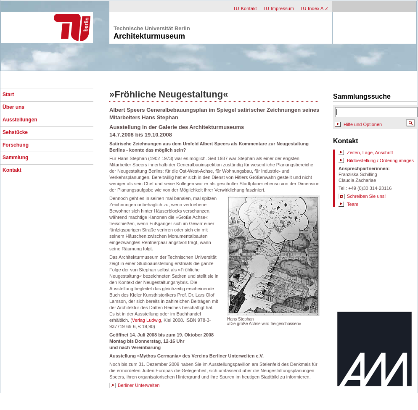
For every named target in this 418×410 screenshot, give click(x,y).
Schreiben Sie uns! (366, 196)
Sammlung (15, 157)
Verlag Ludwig (146, 320)
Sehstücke (15, 132)
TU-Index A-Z (314, 8)
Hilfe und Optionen (363, 124)
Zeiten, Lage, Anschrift (370, 152)
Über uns (13, 107)
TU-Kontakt (245, 8)
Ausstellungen (20, 120)
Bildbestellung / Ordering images (380, 160)
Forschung (16, 145)
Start (8, 94)
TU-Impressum (278, 8)
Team (352, 204)
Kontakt (12, 170)
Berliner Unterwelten (139, 385)
